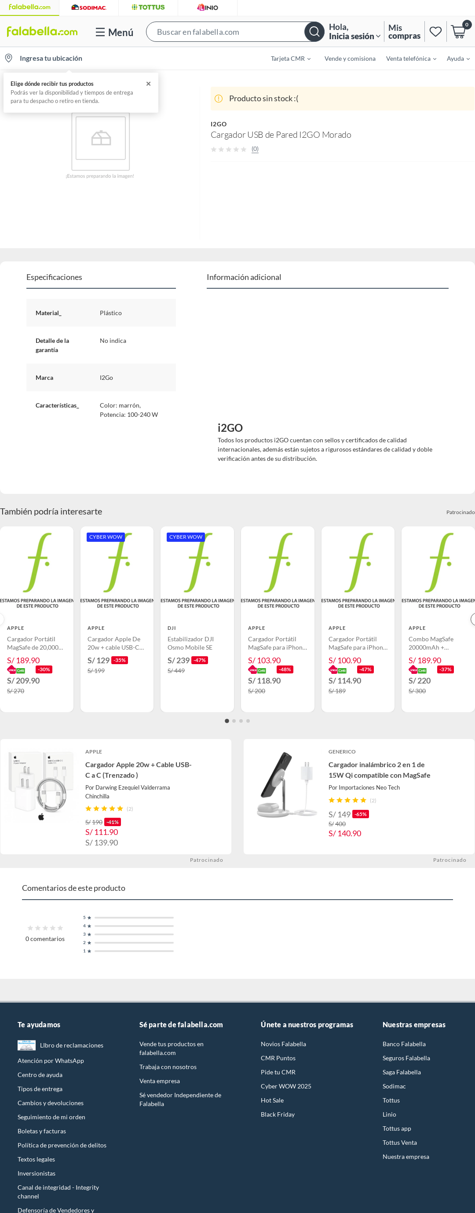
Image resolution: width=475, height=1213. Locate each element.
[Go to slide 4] (248, 721)
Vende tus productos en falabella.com (171, 1048)
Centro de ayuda (40, 1074)
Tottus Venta (400, 1142)
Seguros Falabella (406, 1058)
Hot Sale (272, 1100)
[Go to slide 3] (241, 721)
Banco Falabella (404, 1044)
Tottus (391, 1100)
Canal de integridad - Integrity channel (58, 1192)
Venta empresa (159, 1080)
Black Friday (278, 1114)
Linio (389, 1114)
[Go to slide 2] (234, 721)
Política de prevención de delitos (62, 1145)
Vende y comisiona (350, 58)
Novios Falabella (283, 1044)
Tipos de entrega (40, 1088)
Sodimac (394, 1086)
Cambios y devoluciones (51, 1102)
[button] (235, 31)
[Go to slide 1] (227, 721)
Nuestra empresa (406, 1156)
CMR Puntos (278, 1058)
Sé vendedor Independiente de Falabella (180, 1099)
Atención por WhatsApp (51, 1060)
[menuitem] (285, 58)
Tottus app (397, 1128)
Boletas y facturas (42, 1131)
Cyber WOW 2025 (286, 1086)
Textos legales (36, 1159)
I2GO (219, 124)
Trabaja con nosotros (168, 1066)
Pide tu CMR (278, 1072)
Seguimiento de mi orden (51, 1117)
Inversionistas (36, 1173)
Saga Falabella (402, 1072)
